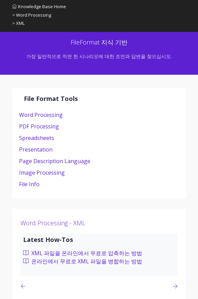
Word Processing (41, 115)
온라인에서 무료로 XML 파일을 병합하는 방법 (82, 261)
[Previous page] (24, 286)
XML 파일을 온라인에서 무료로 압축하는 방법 (82, 253)
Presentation (35, 149)
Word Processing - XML (52, 223)
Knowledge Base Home (39, 6)
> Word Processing (31, 15)
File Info (29, 184)
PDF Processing (39, 126)
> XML (18, 23)
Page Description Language (54, 161)
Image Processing (42, 172)
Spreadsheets (36, 138)
